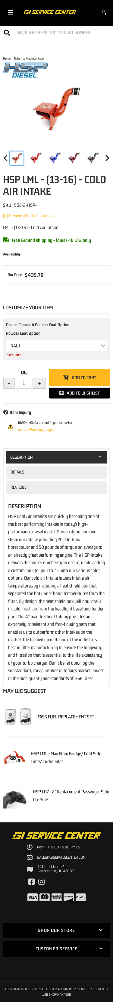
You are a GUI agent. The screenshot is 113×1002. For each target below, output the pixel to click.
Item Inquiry (20, 412)
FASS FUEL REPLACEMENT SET (66, 716)
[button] (56, 32)
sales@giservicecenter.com (61, 857)
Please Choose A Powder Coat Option (37, 324)
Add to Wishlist (83, 392)
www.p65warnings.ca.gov (36, 430)
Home (7, 58)
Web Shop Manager (56, 994)
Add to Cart (84, 377)
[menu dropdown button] (10, 12)
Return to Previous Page (29, 58)
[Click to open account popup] (103, 12)
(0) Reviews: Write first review (29, 215)
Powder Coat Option (23, 333)
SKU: (8, 205)
